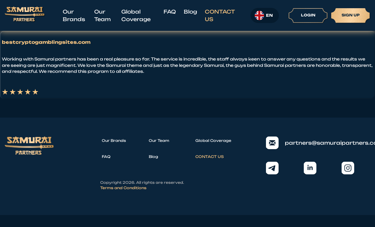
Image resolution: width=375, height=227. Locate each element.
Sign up (351, 15)
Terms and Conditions (123, 188)
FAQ (170, 12)
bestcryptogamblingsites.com (46, 42)
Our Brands (74, 15)
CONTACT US (220, 15)
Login (308, 15)
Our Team (102, 15)
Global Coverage (136, 15)
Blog (190, 12)
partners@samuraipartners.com (318, 143)
